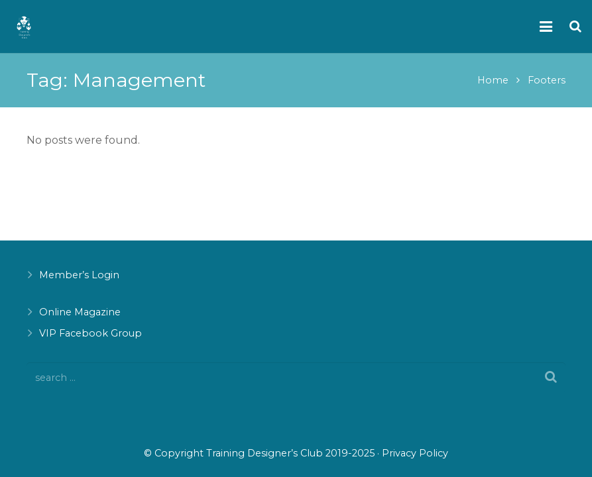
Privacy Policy (415, 453)
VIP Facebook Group (90, 333)
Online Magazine (80, 312)
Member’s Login (79, 275)
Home (492, 80)
